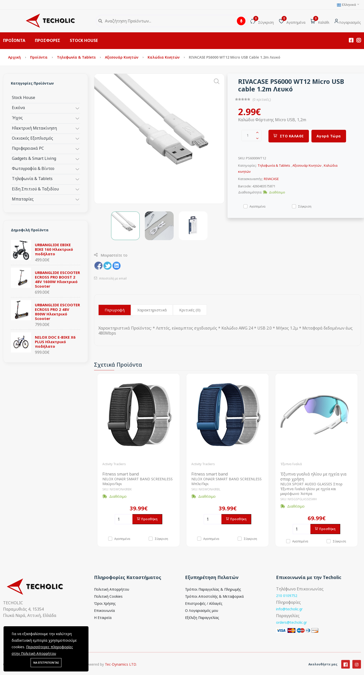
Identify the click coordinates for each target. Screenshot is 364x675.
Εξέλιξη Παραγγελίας (202, 617)
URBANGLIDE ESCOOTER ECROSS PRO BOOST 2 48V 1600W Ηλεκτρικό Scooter (57, 279)
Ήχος (17, 117)
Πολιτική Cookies (108, 596)
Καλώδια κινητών (164, 57)
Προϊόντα (39, 57)
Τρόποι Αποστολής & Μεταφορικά (214, 596)
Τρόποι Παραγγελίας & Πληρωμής (213, 589)
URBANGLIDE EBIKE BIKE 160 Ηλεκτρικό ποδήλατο (54, 249)
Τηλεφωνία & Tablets (77, 57)
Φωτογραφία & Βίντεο (33, 168)
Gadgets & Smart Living (34, 158)
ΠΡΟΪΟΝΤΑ (14, 40)
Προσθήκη (147, 519)
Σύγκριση (304, 206)
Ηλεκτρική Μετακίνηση (34, 128)
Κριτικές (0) (189, 309)
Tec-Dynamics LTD (120, 670)
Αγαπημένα (257, 206)
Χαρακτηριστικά (152, 309)
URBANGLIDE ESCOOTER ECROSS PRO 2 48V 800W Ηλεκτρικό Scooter (57, 311)
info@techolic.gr (289, 609)
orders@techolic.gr (291, 622)
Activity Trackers (114, 464)
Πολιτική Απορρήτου (111, 589)
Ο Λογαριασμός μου (201, 610)
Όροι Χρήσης (105, 603)
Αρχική (15, 57)
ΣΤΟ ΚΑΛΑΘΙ (289, 136)
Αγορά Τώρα (328, 136)
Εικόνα (18, 107)
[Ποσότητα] (123, 519)
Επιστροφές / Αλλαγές (203, 603)
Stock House (23, 97)
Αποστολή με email (110, 278)
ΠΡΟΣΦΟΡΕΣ (47, 40)
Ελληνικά (348, 5)
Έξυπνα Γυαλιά (291, 464)
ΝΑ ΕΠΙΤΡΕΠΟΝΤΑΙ (46, 662)
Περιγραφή (115, 309)
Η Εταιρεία (102, 617)
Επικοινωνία (104, 610)
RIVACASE (271, 179)
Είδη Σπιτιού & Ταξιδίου (35, 188)
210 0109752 (286, 595)
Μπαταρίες (23, 199)
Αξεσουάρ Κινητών (122, 57)
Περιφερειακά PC (28, 148)
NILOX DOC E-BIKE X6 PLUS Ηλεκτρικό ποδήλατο (55, 342)
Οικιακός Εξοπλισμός (32, 138)
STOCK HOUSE (84, 40)
